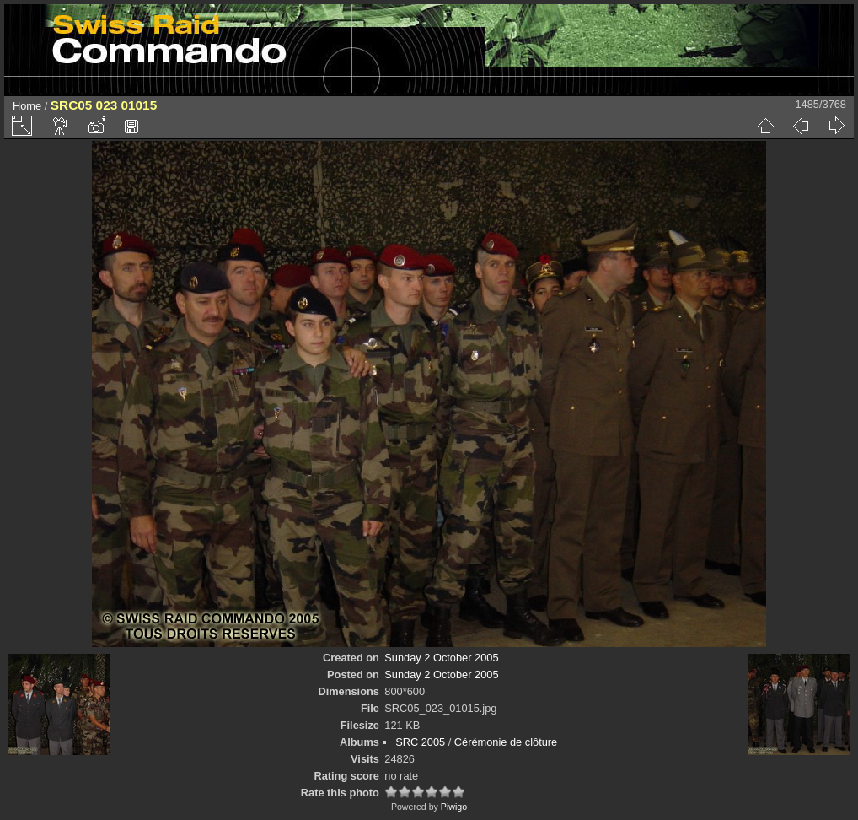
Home (27, 106)
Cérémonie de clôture (505, 742)
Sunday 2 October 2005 (441, 657)
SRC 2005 (420, 742)
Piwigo (454, 806)
